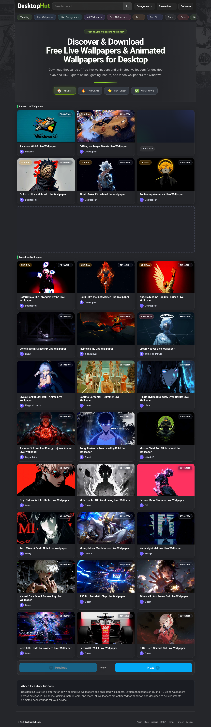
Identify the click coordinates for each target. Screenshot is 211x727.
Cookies (190, 722)
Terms (172, 722)
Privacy (180, 722)
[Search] (127, 6)
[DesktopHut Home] (34, 6)
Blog (146, 722)
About (139, 722)
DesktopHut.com (33, 722)
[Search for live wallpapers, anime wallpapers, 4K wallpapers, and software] (87, 6)
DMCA (163, 722)
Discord (154, 722)
